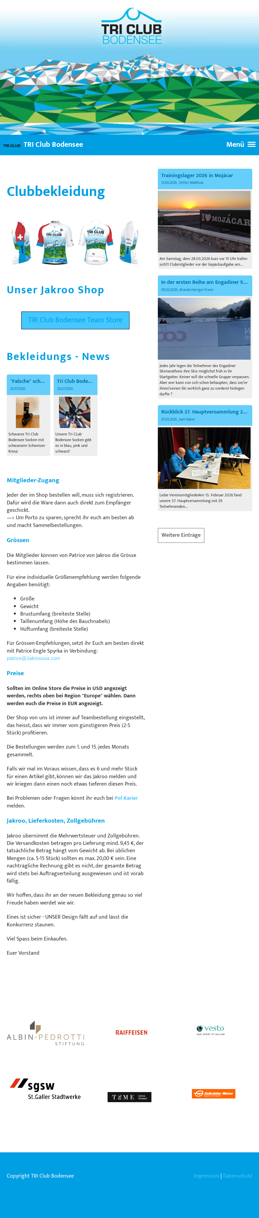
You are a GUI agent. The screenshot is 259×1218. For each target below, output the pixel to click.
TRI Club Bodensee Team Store (75, 320)
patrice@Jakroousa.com (33, 658)
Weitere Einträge (181, 535)
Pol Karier (126, 798)
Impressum (206, 1176)
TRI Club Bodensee (53, 145)
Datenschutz (237, 1176)
